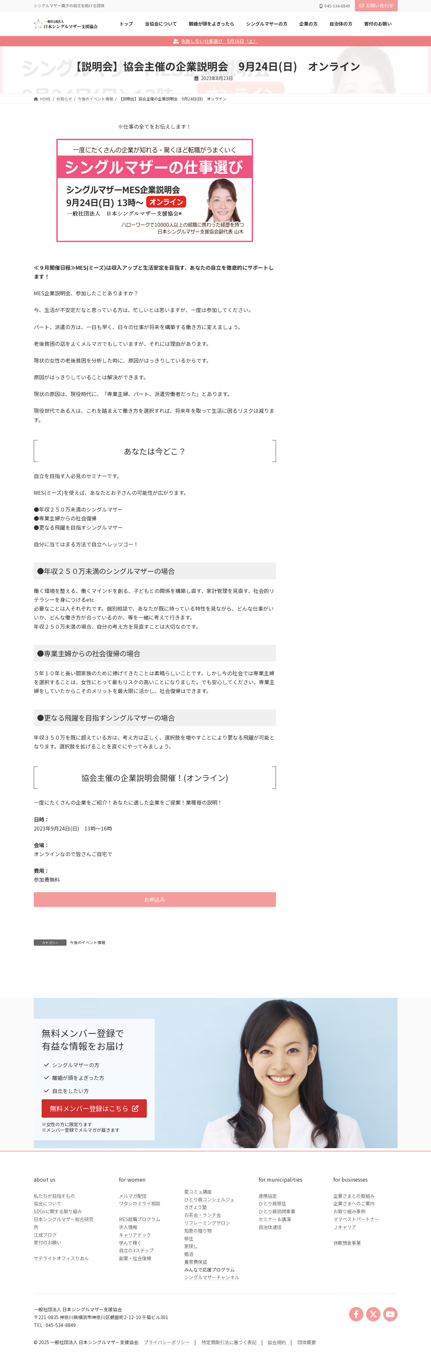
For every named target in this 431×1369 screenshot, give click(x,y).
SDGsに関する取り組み (58, 1255)
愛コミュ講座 (198, 1235)
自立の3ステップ (136, 1294)
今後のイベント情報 (87, 942)
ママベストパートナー (356, 1262)
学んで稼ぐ (130, 1286)
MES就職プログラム (139, 1262)
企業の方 (310, 255)
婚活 (188, 1297)
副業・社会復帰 (135, 1301)
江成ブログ (45, 1278)
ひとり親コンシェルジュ (209, 1243)
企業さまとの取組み (354, 1239)
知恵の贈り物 (198, 1274)
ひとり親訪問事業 (277, 1255)
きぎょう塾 (195, 1251)
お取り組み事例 (349, 1255)
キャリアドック (135, 1278)
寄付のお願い (47, 1286)
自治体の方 (312, 268)
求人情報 (128, 1270)
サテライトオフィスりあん (61, 1301)
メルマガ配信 (133, 1239)
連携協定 (268, 1239)
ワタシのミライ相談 (139, 1247)
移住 (188, 1282)
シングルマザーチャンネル (211, 1321)
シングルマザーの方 (322, 242)
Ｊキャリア (344, 1270)
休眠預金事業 (347, 1286)
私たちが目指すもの (54, 1239)
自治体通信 (270, 1270)
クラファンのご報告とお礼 (328, 282)
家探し (191, 1290)
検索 (381, 186)
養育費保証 (195, 1305)
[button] (155, 899)
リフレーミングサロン (207, 1266)
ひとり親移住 (272, 1247)
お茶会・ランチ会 (202, 1258)
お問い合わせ (376, 5)
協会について (47, 1247)
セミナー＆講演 (275, 1262)
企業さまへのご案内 (354, 1247)
